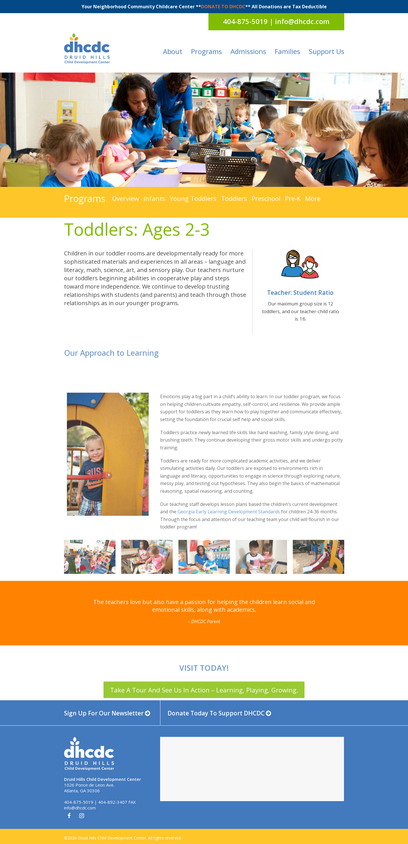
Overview (125, 198)
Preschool (266, 198)
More (313, 198)
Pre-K (292, 198)
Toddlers (234, 198)
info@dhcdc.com (80, 808)
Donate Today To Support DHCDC (219, 713)
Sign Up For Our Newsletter (107, 713)
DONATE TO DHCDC (223, 6)
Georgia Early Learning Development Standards (229, 582)
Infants (154, 198)
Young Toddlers (193, 198)
